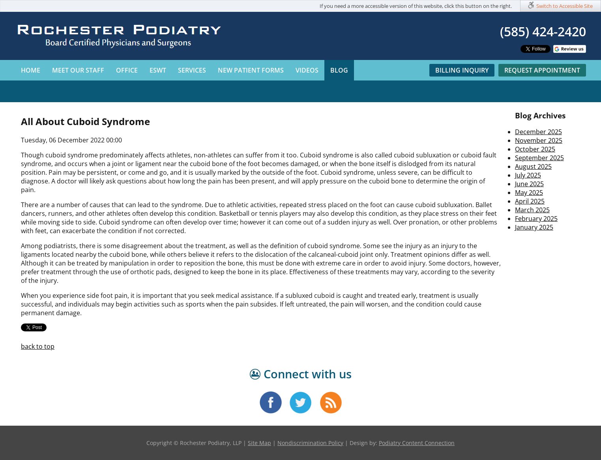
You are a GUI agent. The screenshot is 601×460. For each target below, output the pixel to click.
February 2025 (536, 218)
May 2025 (529, 192)
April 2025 (530, 201)
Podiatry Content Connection (417, 443)
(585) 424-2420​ (543, 31)
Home (30, 70)
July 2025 (528, 175)
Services (192, 70)
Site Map (259, 443)
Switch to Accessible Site (564, 5)
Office (127, 70)
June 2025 (529, 184)
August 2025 (533, 166)
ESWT (158, 70)
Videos (307, 70)
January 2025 (534, 227)
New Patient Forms (251, 70)
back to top (37, 346)
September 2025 (539, 157)
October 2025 (535, 149)
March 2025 (532, 210)
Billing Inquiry (462, 70)
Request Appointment (542, 70)
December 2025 (538, 131)
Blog (339, 70)
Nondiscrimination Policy (310, 443)
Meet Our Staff (78, 70)
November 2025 (538, 140)
